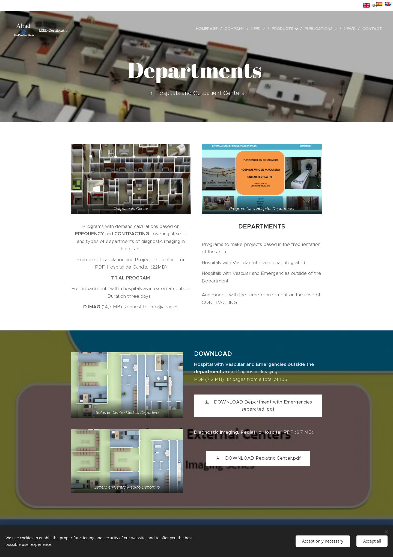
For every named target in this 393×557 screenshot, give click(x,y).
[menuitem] (208, 28)
